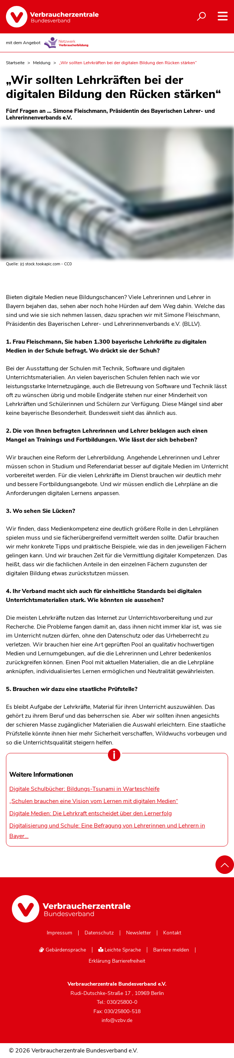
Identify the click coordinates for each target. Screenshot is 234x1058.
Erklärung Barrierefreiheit (117, 961)
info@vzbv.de (117, 1020)
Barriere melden (171, 950)
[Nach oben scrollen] (224, 864)
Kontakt (172, 933)
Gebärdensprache (62, 950)
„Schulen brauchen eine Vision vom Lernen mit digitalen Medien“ (93, 801)
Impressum (59, 933)
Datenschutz (99, 933)
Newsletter (138, 933)
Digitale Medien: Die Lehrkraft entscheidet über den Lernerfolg (90, 813)
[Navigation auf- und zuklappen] (222, 16)
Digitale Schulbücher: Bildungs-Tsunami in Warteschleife (84, 789)
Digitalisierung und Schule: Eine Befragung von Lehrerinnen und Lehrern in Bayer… (107, 831)
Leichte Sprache (119, 950)
